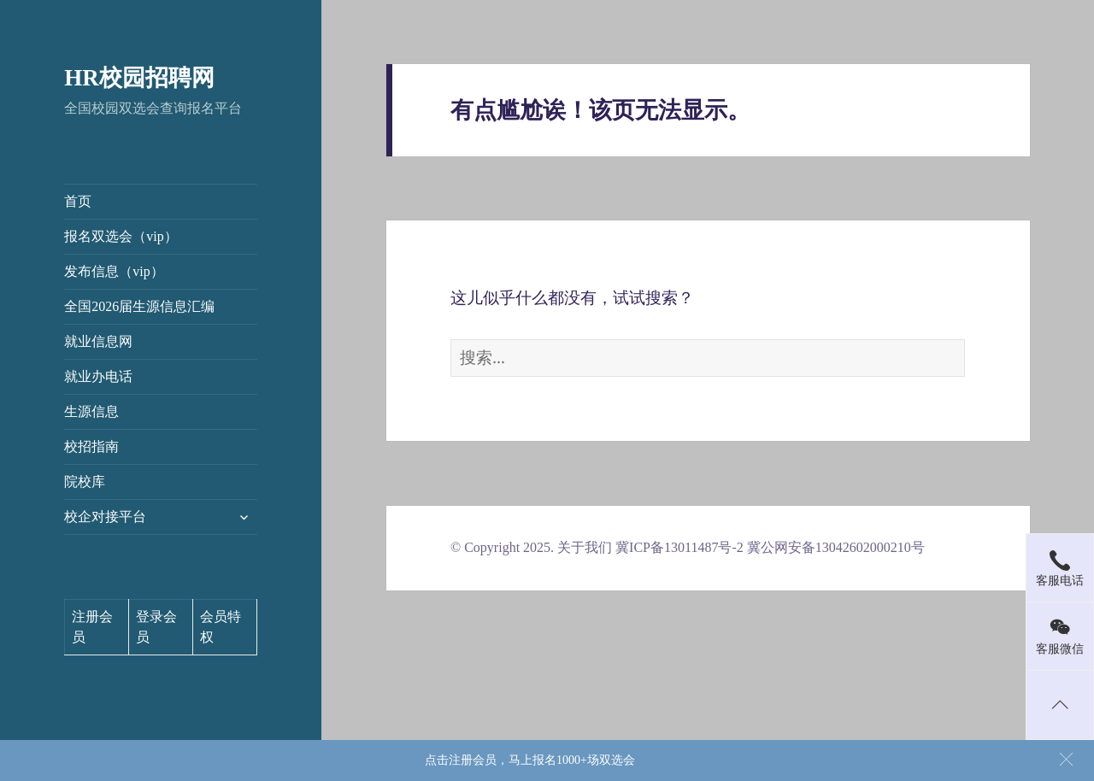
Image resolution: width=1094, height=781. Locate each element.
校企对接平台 (105, 516)
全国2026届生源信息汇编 (139, 306)
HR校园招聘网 (139, 78)
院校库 (84, 481)
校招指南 (91, 446)
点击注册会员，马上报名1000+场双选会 (530, 760)
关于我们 (584, 547)
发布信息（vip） (113, 271)
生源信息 (91, 411)
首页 (77, 201)
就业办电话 (98, 376)
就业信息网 (98, 341)
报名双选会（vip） (120, 236)
